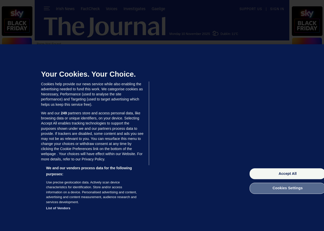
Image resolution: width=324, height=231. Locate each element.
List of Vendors (58, 208)
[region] (162, 137)
